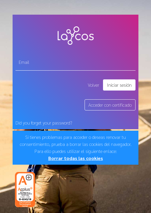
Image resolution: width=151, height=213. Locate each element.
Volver (93, 85)
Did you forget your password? (44, 123)
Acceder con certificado (110, 105)
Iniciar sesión (119, 85)
